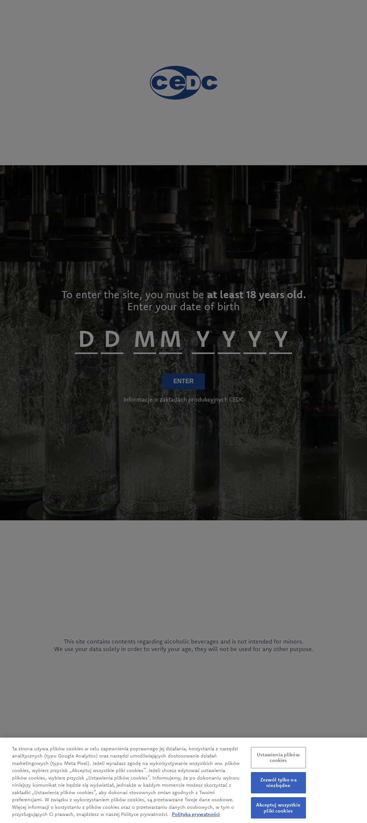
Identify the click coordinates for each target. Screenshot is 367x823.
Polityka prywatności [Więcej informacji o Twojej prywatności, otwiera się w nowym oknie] (196, 816)
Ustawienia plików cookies (278, 759)
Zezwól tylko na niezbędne (278, 785)
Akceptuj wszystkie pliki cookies (278, 810)
